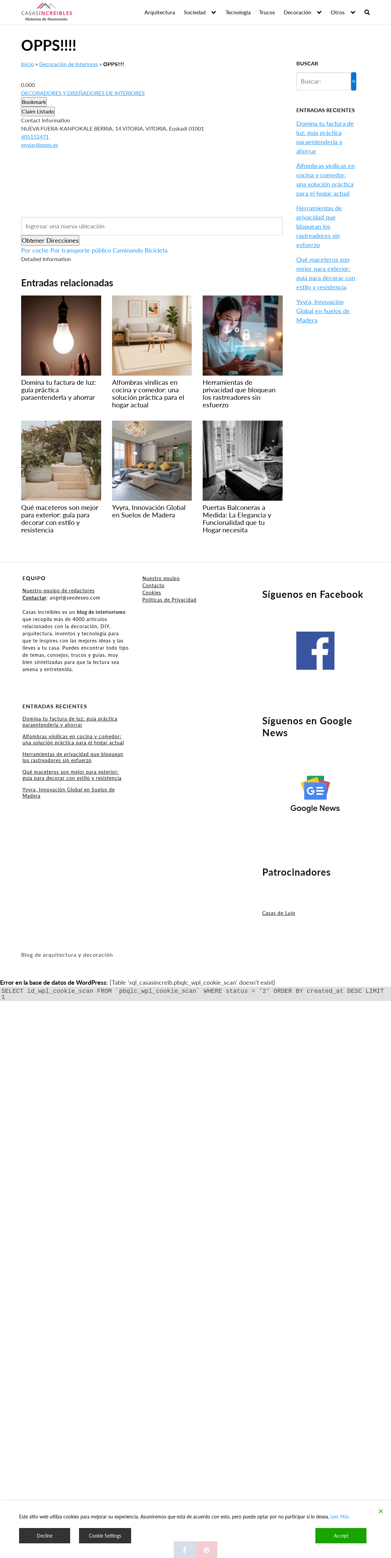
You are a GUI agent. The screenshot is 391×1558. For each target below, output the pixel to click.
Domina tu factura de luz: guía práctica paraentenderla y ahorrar (70, 722)
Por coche (35, 250)
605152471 (35, 136)
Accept (341, 1536)
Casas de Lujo (278, 913)
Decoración (297, 12)
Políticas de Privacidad (169, 600)
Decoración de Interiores (68, 64)
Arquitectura (159, 12)
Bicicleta (156, 250)
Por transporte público (80, 250)
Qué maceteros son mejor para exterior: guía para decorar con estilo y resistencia (72, 775)
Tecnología (238, 12)
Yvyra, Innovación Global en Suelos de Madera (323, 311)
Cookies (151, 592)
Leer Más (339, 1516)
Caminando (128, 250)
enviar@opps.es (39, 144)
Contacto (153, 585)
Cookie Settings (105, 1536)
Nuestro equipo (161, 578)
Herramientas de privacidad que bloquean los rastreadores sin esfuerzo (319, 226)
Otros (338, 12)
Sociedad (195, 12)
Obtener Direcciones (50, 240)
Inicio (27, 64)
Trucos (267, 12)
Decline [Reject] (44, 1536)
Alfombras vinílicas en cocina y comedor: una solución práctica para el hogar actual (73, 739)
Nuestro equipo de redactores (58, 590)
